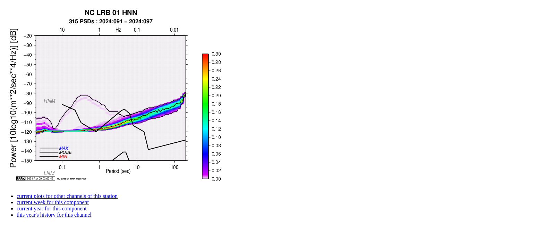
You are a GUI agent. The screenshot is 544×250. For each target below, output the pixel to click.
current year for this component (52, 208)
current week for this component (53, 202)
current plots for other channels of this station (67, 196)
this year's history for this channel (54, 215)
